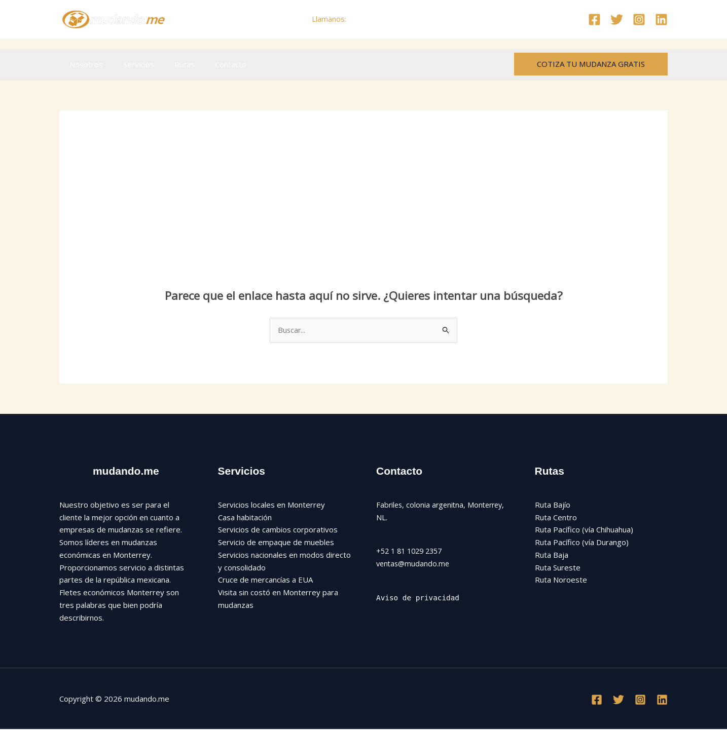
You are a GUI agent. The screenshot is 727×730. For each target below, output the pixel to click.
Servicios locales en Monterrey (271, 505)
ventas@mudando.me (414, 564)
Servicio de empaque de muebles (276, 542)
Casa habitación (245, 518)
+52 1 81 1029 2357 (412, 552)
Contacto (213, 64)
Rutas (172, 64)
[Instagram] (639, 19)
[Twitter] (616, 19)
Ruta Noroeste (561, 580)
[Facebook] (594, 19)
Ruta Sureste (557, 568)
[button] (591, 64)
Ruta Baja (551, 555)
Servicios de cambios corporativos (278, 530)
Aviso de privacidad (419, 598)
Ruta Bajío (552, 505)
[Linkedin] (661, 19)
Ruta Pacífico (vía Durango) (582, 542)
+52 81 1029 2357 (382, 19)
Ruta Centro (556, 518)
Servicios (131, 64)
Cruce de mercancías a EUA (265, 580)
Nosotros (83, 64)
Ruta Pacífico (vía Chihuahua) (584, 530)
